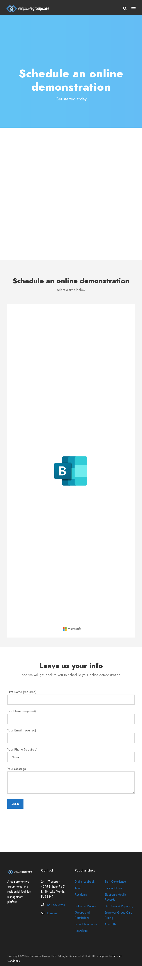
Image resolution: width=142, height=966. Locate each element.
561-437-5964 (56, 900)
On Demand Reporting (119, 901)
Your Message (71, 777)
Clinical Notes (114, 883)
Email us (52, 909)
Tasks (78, 883)
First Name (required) (71, 697)
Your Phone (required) (71, 752)
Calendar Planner (86, 901)
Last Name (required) (71, 715)
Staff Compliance (116, 877)
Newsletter (82, 926)
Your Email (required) (71, 734)
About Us (111, 920)
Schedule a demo (86, 920)
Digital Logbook (85, 877)
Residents (81, 890)
